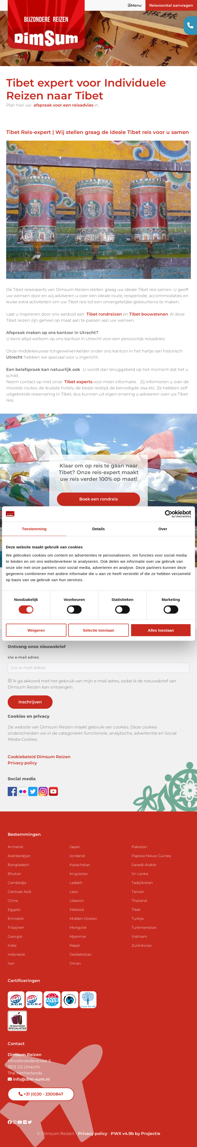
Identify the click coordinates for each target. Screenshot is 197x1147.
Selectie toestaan (98, 630)
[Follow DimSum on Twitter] (33, 791)
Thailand (139, 900)
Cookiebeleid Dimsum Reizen (39, 756)
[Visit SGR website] (17, 998)
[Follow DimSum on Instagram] (43, 791)
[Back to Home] (46, 25)
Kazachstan (80, 864)
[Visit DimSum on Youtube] (20, 1122)
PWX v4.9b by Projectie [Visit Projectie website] (135, 1133)
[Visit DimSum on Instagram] (15, 1122)
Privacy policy (22, 762)
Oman (75, 963)
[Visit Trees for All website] (88, 998)
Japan (75, 846)
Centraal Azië (19, 891)
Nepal (75, 945)
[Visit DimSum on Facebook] (13, 791)
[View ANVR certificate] (53, 998)
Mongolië (78, 927)
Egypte (14, 909)
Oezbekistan (81, 954)
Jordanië (77, 855)
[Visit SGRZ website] (35, 998)
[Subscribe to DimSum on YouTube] (53, 791)
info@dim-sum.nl (29, 1079)
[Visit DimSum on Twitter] (30, 1122)
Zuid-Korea (141, 945)
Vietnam (139, 936)
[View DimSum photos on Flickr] (23, 791)
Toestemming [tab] (34, 529)
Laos (74, 891)
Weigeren (36, 630)
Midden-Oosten (83, 918)
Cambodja (17, 882)
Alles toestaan (161, 630)
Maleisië (77, 909)
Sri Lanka (140, 873)
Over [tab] (163, 529)
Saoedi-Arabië (144, 864)
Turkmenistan (144, 927)
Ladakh (76, 882)
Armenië (15, 846)
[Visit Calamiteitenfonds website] (71, 998)
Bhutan (14, 873)
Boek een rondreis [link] (98, 499)
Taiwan (138, 891)
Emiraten (16, 918)
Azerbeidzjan (19, 855)
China (13, 900)
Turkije (138, 918)
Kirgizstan (79, 873)
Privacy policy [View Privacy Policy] (92, 1133)
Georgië (15, 936)
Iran (11, 963)
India (12, 945)
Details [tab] (98, 529)
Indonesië (16, 954)
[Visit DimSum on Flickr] (25, 1122)
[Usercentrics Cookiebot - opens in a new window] (168, 514)
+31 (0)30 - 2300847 (40, 1094)
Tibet (136, 909)
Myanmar (78, 936)
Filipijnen (16, 927)
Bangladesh (18, 864)
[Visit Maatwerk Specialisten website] (17, 1019)
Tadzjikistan (142, 882)
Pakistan (139, 846)
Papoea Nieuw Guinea (151, 855)
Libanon (77, 900)
